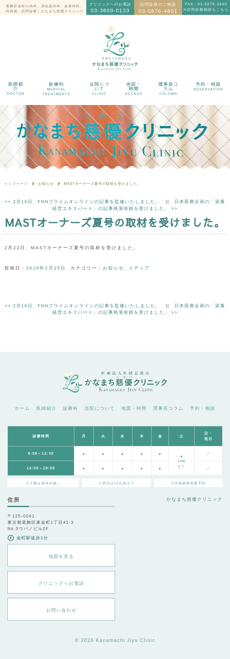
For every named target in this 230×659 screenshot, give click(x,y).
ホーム (22, 408)
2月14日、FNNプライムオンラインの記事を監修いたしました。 (83, 201)
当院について (99, 88)
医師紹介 (16, 88)
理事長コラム (168, 88)
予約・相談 (208, 86)
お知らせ (113, 267)
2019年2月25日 (46, 267)
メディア (139, 267)
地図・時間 (133, 88)
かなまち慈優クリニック (195, 499)
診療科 (56, 88)
